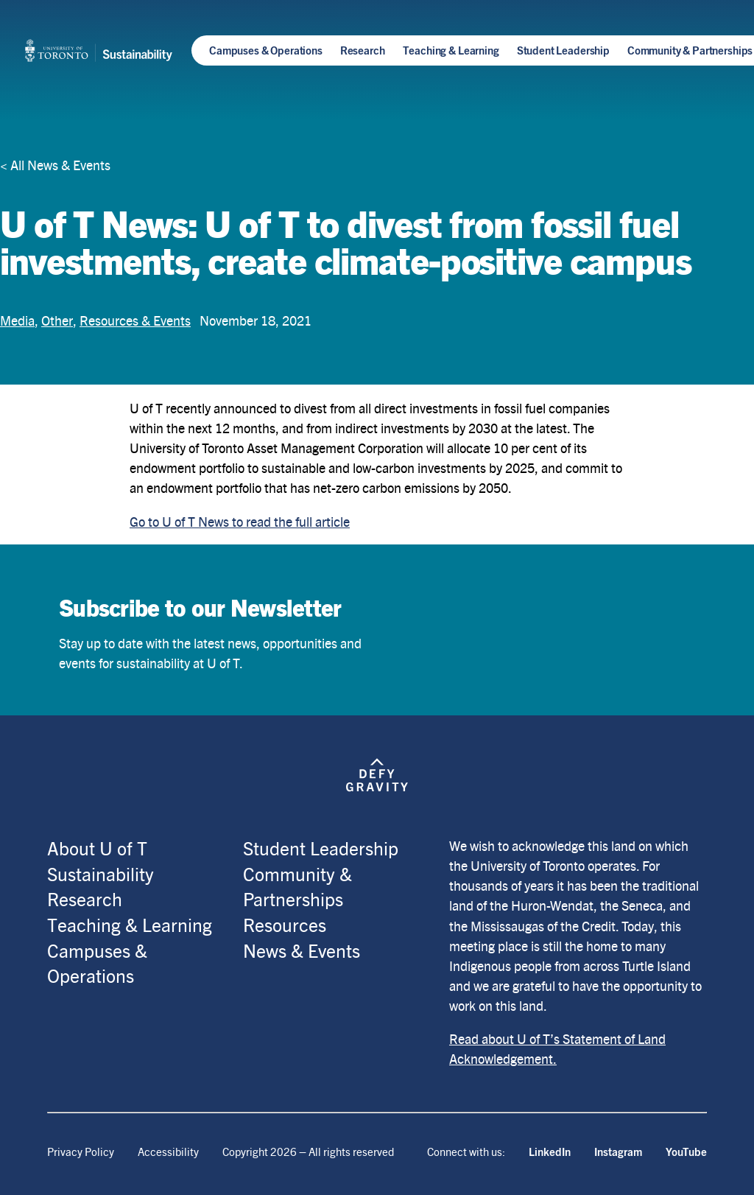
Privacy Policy (80, 1151)
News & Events (301, 950)
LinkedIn (550, 1151)
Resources (284, 924)
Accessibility (168, 1151)
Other (57, 320)
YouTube (686, 1151)
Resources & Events (135, 320)
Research (362, 50)
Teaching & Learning (451, 50)
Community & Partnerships (690, 50)
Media (17, 320)
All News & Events (60, 164)
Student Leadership (563, 50)
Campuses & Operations (266, 50)
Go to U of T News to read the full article (240, 521)
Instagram (618, 1151)
